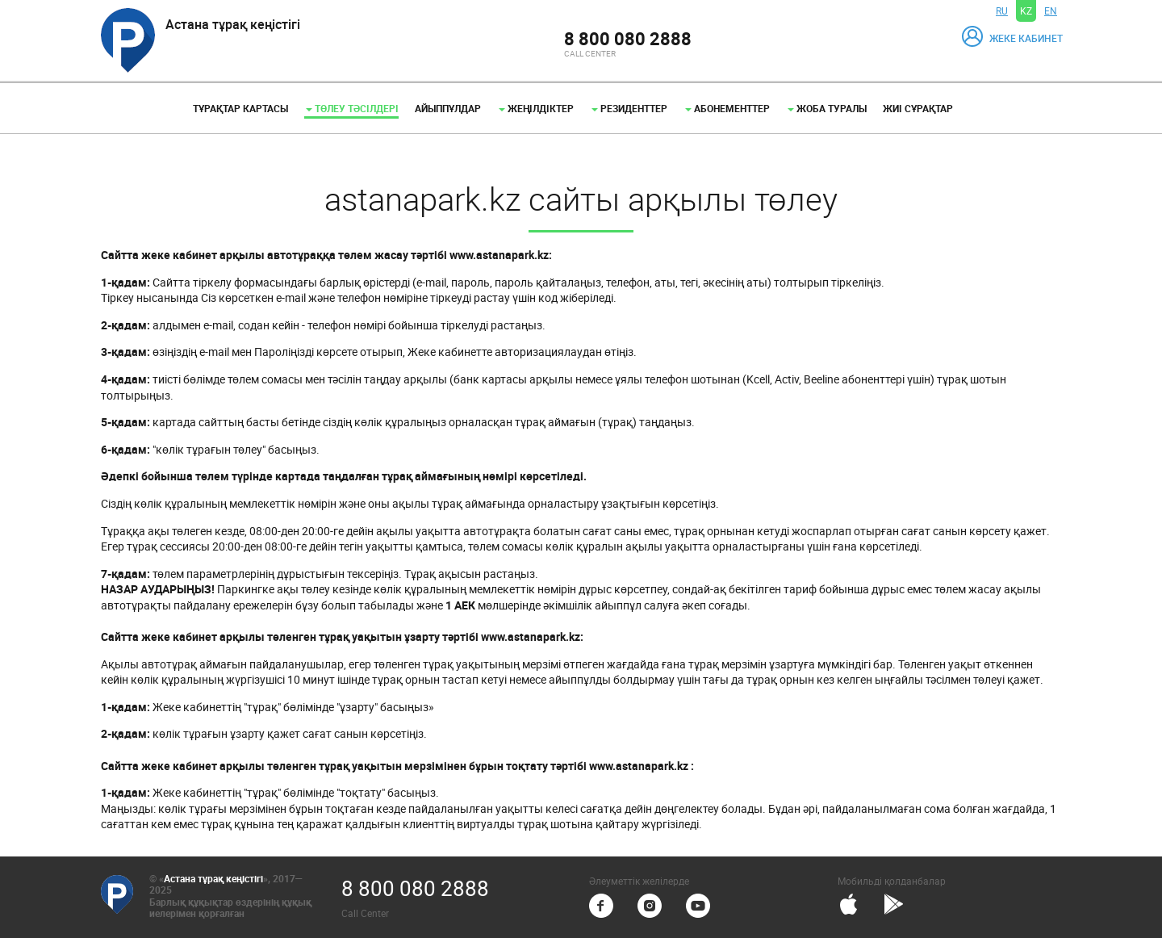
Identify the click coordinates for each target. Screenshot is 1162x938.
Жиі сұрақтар (918, 108)
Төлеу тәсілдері (352, 108)
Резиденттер (629, 108)
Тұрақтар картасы (240, 108)
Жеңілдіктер (536, 108)
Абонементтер (727, 108)
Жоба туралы (827, 108)
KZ (1026, 10)
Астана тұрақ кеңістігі (213, 878)
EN (1050, 10)
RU (1002, 10)
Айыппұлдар (448, 108)
